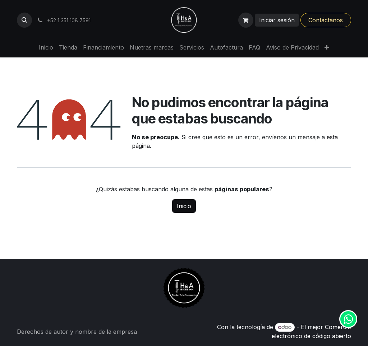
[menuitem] (46, 47)
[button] (24, 20)
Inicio (184, 206)
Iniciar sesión (277, 20)
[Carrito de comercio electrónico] (245, 20)
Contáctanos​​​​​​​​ (325, 20)
